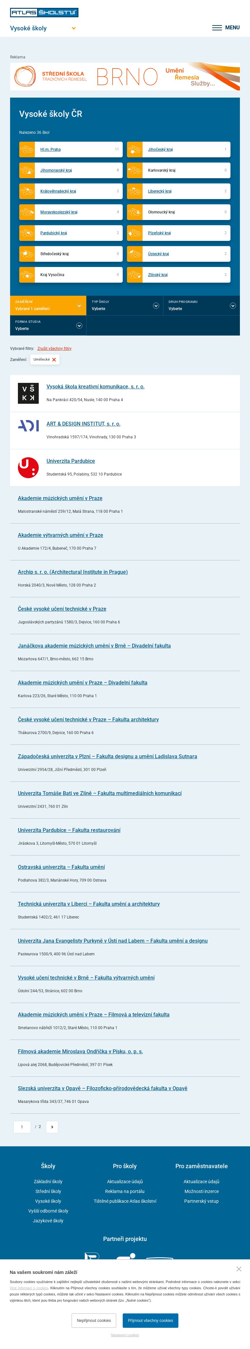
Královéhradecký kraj (58, 191)
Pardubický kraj (53, 233)
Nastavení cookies (125, 1335)
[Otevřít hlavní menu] (44, 28)
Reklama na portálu (125, 1191)
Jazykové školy (48, 1220)
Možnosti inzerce (202, 1191)
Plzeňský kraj (159, 233)
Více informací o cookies (29, 1288)
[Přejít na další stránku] (52, 1127)
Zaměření (24, 302)
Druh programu (183, 302)
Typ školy (100, 302)
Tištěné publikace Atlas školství (125, 1201)
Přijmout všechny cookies (150, 1320)
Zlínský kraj (158, 275)
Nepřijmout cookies (94, 1320)
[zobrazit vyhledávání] (199, 27)
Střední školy (48, 1191)
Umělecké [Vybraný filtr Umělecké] (45, 359)
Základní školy (48, 1181)
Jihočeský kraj (160, 149)
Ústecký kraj (158, 254)
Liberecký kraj (160, 191)
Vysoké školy (48, 1201)
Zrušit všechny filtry (54, 348)
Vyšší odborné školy (48, 1211)
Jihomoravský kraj (56, 170)
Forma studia (28, 321)
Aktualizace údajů (125, 1181)
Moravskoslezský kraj (58, 212)
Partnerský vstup (201, 1201)
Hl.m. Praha (50, 149)
